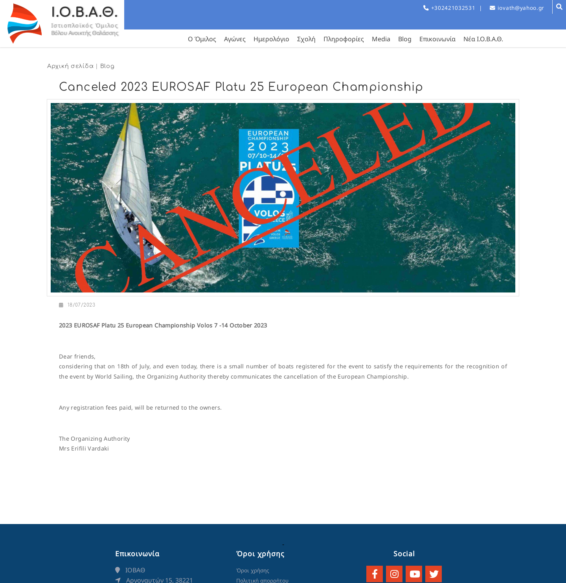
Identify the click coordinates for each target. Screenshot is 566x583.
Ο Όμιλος (202, 39)
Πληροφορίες (343, 39)
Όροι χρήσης (252, 570)
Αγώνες (235, 39)
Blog (405, 39)
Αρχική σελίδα (70, 66)
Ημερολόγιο (271, 39)
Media (381, 39)
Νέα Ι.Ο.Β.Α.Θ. (483, 39)
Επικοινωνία (437, 39)
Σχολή (306, 39)
